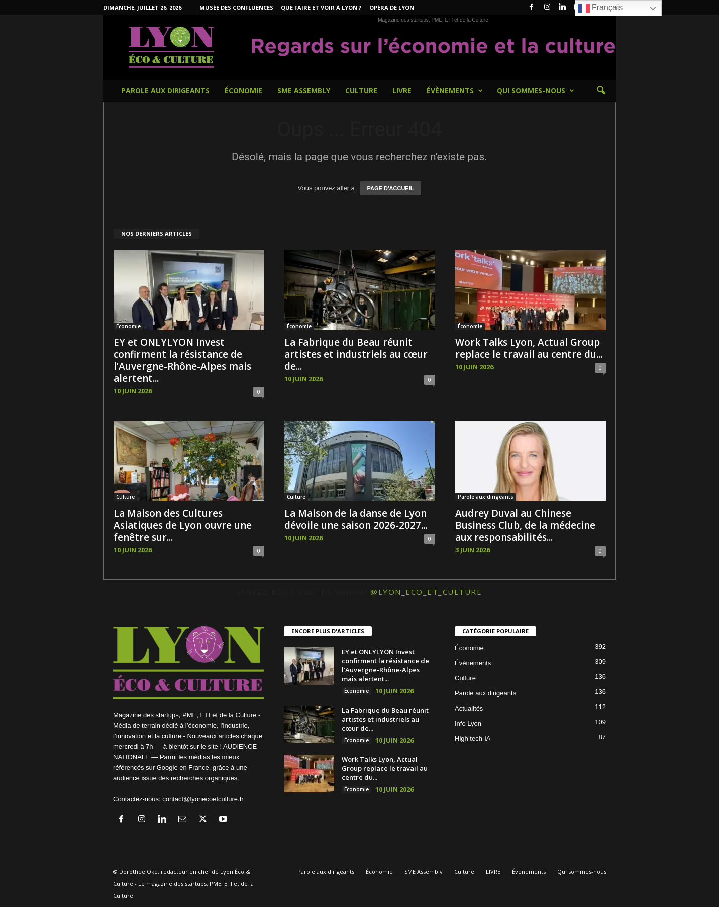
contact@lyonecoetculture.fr (202, 799)
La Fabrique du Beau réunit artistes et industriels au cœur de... (356, 354)
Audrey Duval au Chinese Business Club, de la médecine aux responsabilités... (525, 525)
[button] (601, 91)
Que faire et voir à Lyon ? (321, 7)
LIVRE (402, 90)
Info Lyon (468, 723)
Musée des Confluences (236, 7)
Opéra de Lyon (391, 7)
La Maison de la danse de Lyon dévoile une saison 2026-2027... (355, 519)
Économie (243, 90)
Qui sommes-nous (535, 91)
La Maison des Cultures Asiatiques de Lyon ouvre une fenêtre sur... (183, 525)
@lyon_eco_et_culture (426, 592)
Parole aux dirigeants (165, 90)
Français (600, 8)
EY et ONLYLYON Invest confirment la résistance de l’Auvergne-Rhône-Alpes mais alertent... (182, 360)
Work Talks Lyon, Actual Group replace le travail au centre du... (528, 348)
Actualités (469, 708)
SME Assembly (303, 90)
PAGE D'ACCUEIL (390, 188)
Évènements (455, 91)
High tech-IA (473, 738)
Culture (361, 90)
